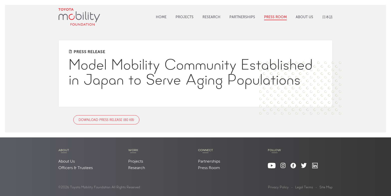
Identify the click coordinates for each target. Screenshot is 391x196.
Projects (185, 17)
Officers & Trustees (75, 168)
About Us (304, 17)
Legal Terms (304, 187)
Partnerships (242, 17)
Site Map (326, 187)
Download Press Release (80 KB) (106, 120)
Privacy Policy (278, 187)
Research (211, 17)
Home (161, 17)
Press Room (275, 17)
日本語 (327, 17)
